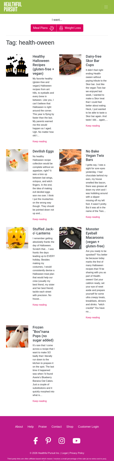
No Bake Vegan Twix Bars (95, 155)
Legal (65, 453)
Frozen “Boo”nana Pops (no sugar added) (43, 333)
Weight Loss (70, 28)
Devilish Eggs (43, 151)
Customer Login (88, 426)
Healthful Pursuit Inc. (49, 453)
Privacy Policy (77, 453)
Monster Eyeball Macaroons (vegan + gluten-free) (95, 237)
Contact (57, 426)
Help (31, 426)
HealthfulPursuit (13, 7)
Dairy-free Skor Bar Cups (93, 60)
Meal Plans (43, 28)
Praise (42, 426)
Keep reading (40, 141)
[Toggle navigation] (106, 7)
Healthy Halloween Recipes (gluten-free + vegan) (43, 65)
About (19, 426)
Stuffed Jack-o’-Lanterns (43, 231)
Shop (69, 426)
